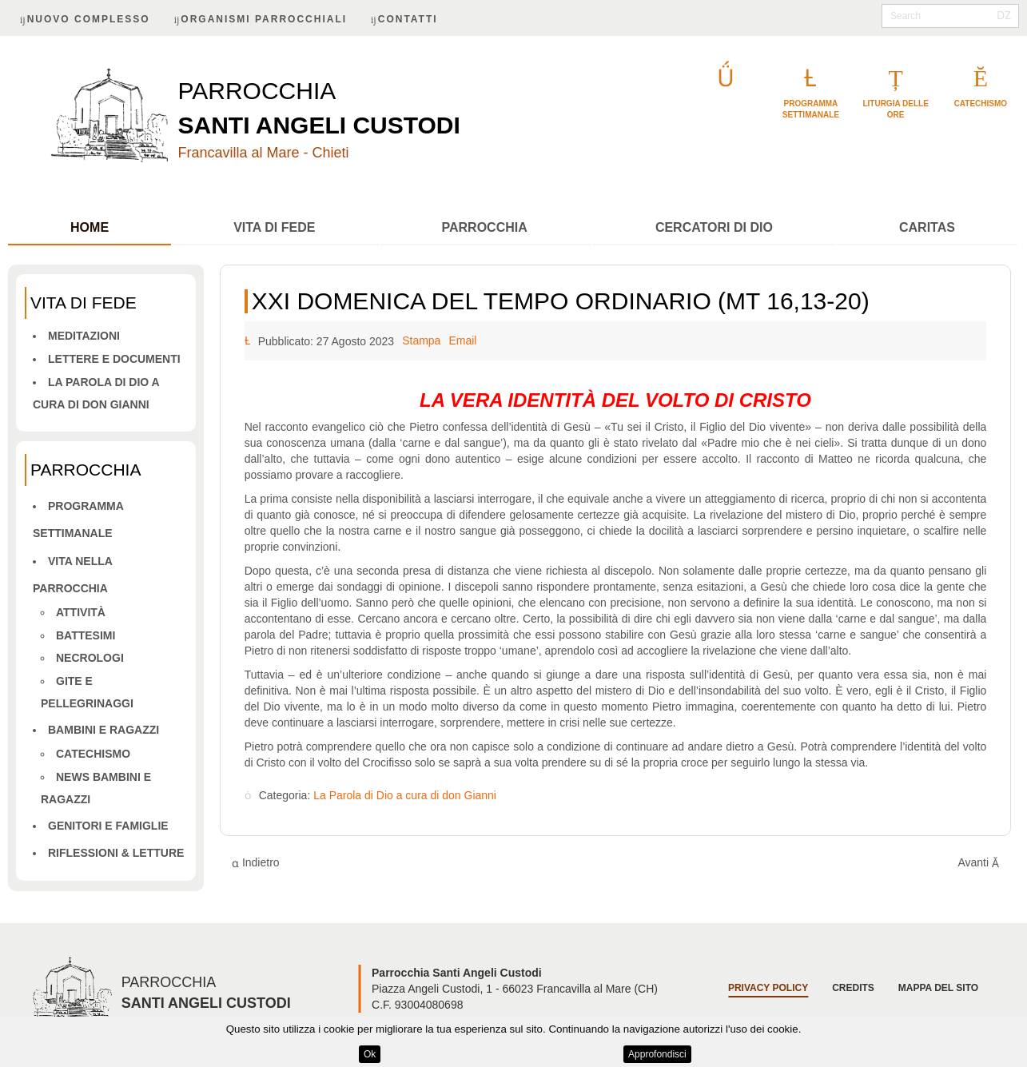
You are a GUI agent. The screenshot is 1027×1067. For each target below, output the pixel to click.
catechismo (980, 103)
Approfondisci (657, 1054)
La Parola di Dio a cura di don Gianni (404, 796)
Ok (370, 1054)
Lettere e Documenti (114, 358)
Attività (80, 612)
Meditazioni (84, 335)
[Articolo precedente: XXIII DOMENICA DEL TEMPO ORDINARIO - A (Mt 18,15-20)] (256, 863)
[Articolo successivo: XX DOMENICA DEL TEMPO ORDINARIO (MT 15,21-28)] (978, 863)
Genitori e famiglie (108, 825)
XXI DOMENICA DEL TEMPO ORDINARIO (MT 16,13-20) (561, 301)
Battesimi (85, 635)
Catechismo (93, 753)
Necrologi (90, 657)
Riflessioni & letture (116, 852)
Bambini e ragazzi (103, 729)
